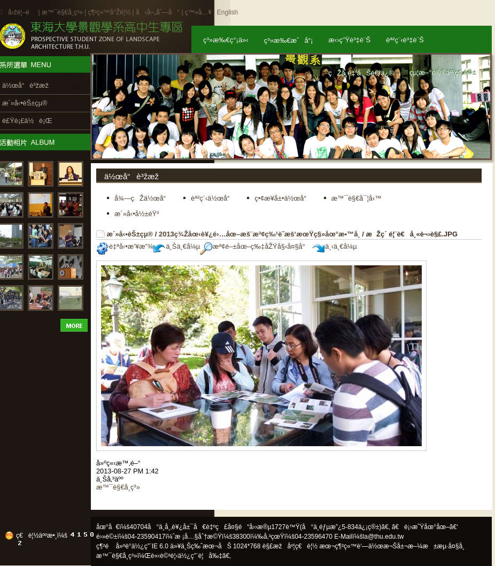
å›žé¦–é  (22, 12)
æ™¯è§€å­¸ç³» (63, 12)
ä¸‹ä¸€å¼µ (334, 246)
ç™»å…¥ (198, 12)
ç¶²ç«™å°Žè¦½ (109, 12)
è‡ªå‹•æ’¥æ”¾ (124, 246)
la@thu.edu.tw (383, 536)
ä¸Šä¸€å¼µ (176, 246)
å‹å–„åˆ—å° (158, 12)
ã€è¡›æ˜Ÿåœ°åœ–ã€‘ (425, 527)
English (227, 12)
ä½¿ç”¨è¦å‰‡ (200, 556)
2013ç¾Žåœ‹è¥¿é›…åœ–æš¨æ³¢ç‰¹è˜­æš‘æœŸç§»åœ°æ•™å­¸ (259, 234)
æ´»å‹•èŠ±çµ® (130, 234)
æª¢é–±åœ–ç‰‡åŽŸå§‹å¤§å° (255, 246)
